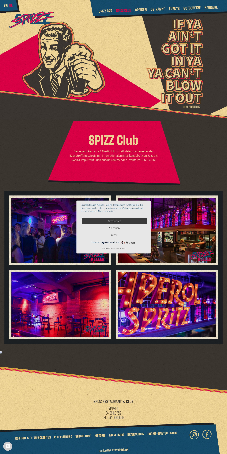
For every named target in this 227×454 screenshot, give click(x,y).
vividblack (121, 447)
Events (174, 8)
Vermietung (83, 433)
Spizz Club (123, 10)
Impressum (116, 432)
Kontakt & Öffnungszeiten (33, 435)
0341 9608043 (116, 415)
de (11, 5)
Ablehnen (114, 228)
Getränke (158, 9)
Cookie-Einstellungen (162, 430)
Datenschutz (135, 432)
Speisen (141, 9)
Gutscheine (192, 7)
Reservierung (63, 434)
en (6, 5)
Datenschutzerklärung (118, 248)
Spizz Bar (105, 11)
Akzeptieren (114, 221)
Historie (100, 433)
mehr (114, 235)
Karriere (211, 7)
